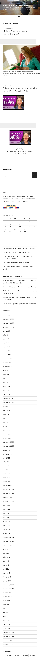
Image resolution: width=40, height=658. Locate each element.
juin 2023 (6, 339)
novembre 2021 (8, 402)
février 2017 (7, 624)
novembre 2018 (8, 541)
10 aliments (8, 656)
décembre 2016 (8, 632)
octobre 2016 (7, 640)
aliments (16, 656)
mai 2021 (6, 422)
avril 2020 (6, 474)
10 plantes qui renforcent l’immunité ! (23, 304)
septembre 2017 (8, 597)
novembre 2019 (8, 493)
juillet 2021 (6, 414)
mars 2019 (6, 525)
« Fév (9, 235)
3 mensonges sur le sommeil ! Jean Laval (16, 252)
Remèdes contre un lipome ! (27, 287)
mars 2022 (6, 390)
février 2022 (7, 394)
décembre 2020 (8, 442)
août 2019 (6, 505)
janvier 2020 (7, 486)
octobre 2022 (7, 363)
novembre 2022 (8, 359)
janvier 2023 (7, 355)
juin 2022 (6, 378)
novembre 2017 (8, 589)
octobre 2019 (7, 497)
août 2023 (6, 331)
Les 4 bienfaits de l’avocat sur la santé (16, 263)
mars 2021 (6, 430)
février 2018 (7, 577)
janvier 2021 (7, 438)
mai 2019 (6, 517)
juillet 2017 (6, 605)
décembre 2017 (8, 585)
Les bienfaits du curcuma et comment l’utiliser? (19, 248)
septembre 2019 (8, 501)
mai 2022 (6, 382)
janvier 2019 (7, 533)
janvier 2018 (7, 581)
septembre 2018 (8, 549)
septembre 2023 (8, 327)
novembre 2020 (8, 446)
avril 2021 (6, 426)
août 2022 (6, 371)
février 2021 (7, 434)
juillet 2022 (6, 375)
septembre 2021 (8, 406)
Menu (20, 17)
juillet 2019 (6, 509)
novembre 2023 (8, 323)
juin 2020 (6, 466)
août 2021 (6, 410)
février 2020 (7, 482)
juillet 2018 (6, 557)
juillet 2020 (6, 462)
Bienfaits (25, 656)
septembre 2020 (8, 454)
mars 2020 (6, 478)
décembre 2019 (8, 490)
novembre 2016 (8, 636)
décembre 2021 (8, 398)
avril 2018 (6, 569)
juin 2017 (6, 609)
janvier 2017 (7, 628)
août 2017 (6, 601)
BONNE (32, 656)
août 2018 (6, 553)
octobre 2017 (7, 593)
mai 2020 (6, 470)
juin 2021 (6, 418)
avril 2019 (6, 521)
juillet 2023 (6, 335)
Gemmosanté (7, 280)
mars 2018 (6, 573)
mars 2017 (6, 620)
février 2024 (7, 315)
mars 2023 (6, 347)
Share (18, 163)
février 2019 (7, 529)
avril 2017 (6, 617)
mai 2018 (6, 565)
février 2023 (7, 351)
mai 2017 (6, 613)
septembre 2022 (8, 367)
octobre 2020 (7, 450)
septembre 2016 (8, 644)
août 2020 (6, 458)
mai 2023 (6, 343)
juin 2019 (6, 513)
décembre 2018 (8, 537)
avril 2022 (6, 386)
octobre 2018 (7, 545)
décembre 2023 (8, 319)
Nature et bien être (15, 5)
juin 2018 (6, 561)
